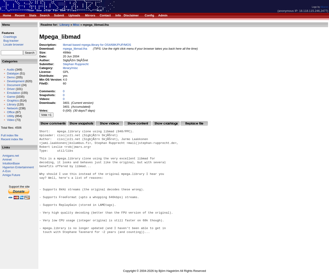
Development (15, 81)
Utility (10, 116)
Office (11, 112)
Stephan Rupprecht (75, 64)
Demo (11, 77)
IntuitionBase (11, 163)
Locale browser (12, 44)
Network (12, 108)
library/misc (70, 68)
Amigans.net (11, 155)
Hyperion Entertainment (18, 167)
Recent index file (12, 139)
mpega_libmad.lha (75, 48)
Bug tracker (10, 40)
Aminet (7, 159)
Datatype (13, 73)
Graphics (13, 100)
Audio (10, 69)
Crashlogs (9, 36)
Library (11, 104)
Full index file (9, 135)
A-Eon (7, 171)
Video (10, 120)
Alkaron (324, 7)
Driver (11, 89)
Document (13, 85)
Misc (76, 24)
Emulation (13, 92)
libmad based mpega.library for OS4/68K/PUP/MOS (97, 44)
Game (11, 96)
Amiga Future (11, 175)
